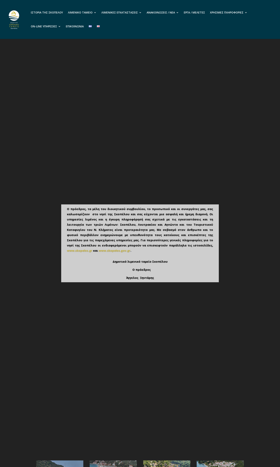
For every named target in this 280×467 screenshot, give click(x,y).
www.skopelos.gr (79, 250)
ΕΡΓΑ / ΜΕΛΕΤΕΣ (194, 12)
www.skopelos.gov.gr (114, 250)
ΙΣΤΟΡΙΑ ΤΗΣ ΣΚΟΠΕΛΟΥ (47, 12)
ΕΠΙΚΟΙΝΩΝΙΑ (75, 26)
